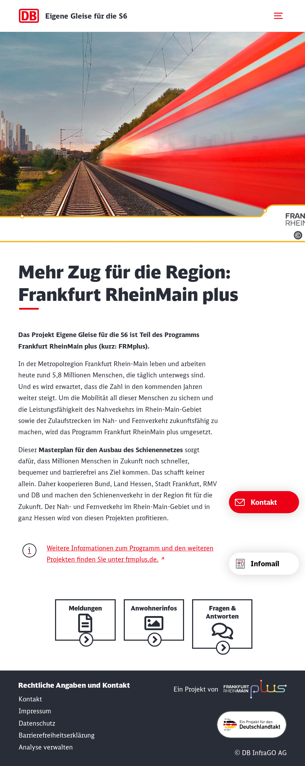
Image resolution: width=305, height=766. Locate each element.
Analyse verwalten (46, 747)
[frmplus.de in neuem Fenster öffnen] (253, 689)
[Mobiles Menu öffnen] (278, 16)
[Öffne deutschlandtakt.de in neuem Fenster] (252, 724)
